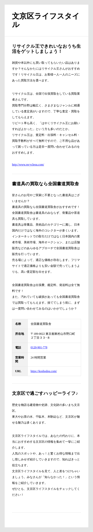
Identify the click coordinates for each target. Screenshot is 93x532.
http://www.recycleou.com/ (28, 164)
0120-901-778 (39, 347)
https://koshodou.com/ (44, 371)
